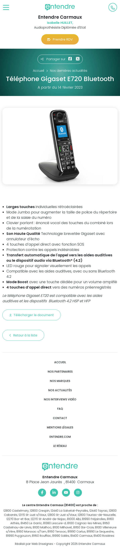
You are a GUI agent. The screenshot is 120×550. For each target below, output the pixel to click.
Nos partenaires (60, 371)
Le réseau (60, 446)
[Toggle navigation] (6, 7)
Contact (60, 418)
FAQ (60, 409)
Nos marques (60, 381)
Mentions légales (60, 427)
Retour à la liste (23, 335)
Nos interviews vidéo (60, 399)
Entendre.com (60, 437)
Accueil (60, 362)
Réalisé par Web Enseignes (34, 544)
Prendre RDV (60, 39)
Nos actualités (60, 390)
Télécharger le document (32, 315)
